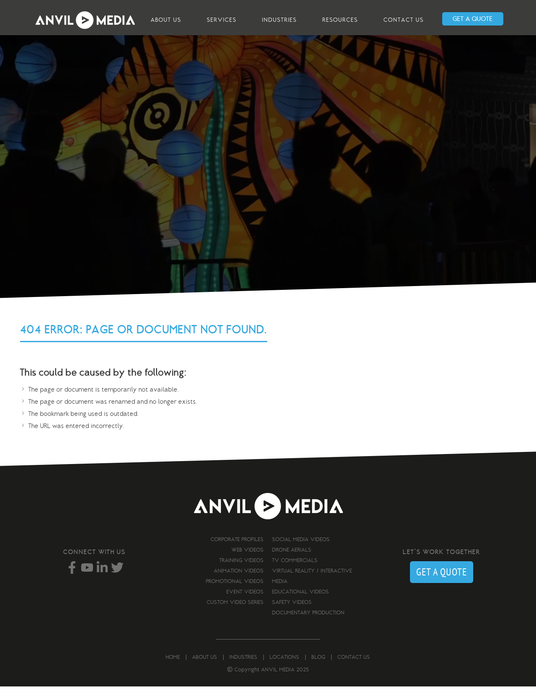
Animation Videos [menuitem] (239, 574)
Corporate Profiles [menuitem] (237, 542)
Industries (279, 19)
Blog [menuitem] (318, 660)
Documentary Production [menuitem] (308, 616)
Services (222, 19)
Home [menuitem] (173, 660)
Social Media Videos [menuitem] (301, 542)
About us (166, 19)
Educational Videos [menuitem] (300, 595)
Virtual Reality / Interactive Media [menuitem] (312, 579)
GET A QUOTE (473, 19)
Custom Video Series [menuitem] (235, 605)
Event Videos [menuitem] (245, 595)
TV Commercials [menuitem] (295, 563)
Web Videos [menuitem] (248, 553)
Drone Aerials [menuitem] (292, 553)
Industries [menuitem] (243, 660)
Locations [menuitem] (284, 660)
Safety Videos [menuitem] (292, 605)
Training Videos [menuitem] (241, 563)
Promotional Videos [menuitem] (235, 584)
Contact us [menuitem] (354, 660)
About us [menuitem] (204, 660)
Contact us (404, 19)
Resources (340, 19)
